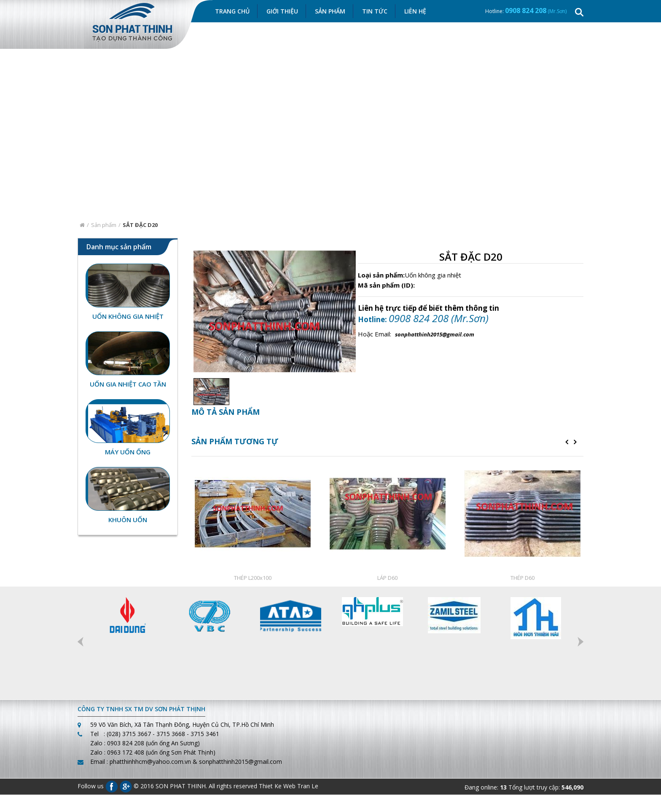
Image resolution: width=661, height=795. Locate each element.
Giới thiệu (282, 12)
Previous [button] (80, 642)
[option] (209, 392)
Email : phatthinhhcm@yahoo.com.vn (140, 762)
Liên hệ (415, 12)
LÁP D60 (387, 578)
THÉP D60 (523, 578)
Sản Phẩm (330, 12)
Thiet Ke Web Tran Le (288, 786)
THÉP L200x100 (252, 578)
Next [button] (580, 642)
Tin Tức (374, 12)
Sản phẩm (103, 225)
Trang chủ (232, 12)
